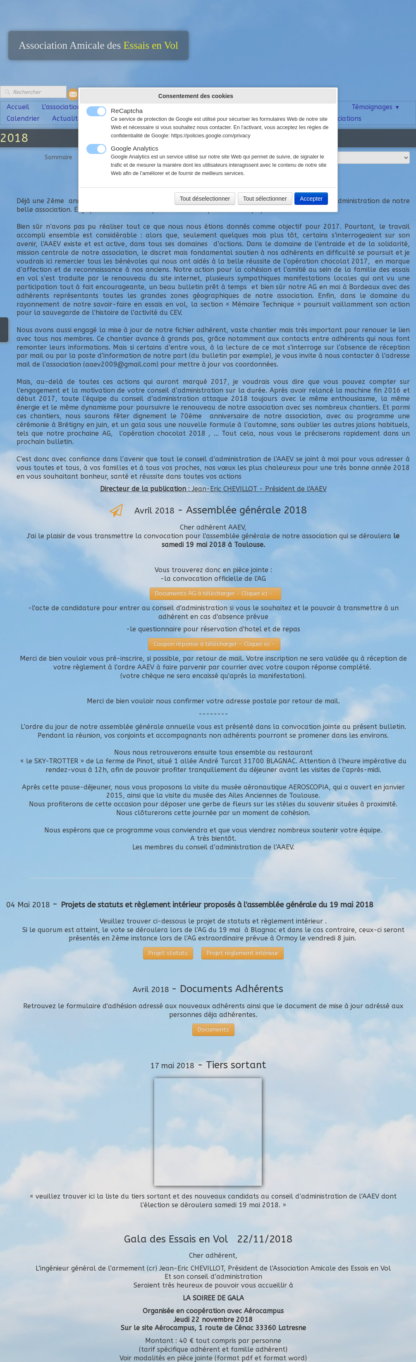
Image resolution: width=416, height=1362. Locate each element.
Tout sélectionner (265, 198)
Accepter (311, 198)
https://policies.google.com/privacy (211, 136)
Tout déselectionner (205, 198)
